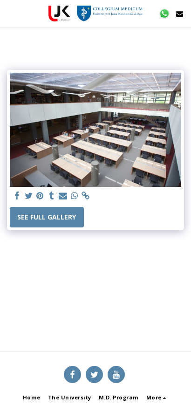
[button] (10, 13)
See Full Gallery (46, 217)
